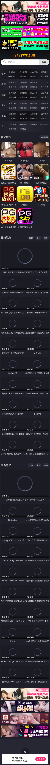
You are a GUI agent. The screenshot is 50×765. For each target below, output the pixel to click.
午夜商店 (23, 124)
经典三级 (23, 97)
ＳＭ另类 (44, 87)
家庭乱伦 (23, 114)
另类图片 (44, 108)
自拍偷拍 (23, 82)
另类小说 (23, 118)
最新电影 (6, 465)
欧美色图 (34, 103)
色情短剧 (23, 129)
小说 (3, 115)
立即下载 (40, 759)
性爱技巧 (44, 118)
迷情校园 (12, 118)
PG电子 (12, 72)
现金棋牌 (34, 76)
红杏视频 (12, 129)
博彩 (3, 73)
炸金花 (23, 76)
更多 (46, 237)
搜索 (44, 62)
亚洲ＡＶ (12, 82)
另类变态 (44, 97)
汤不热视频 (44, 124)
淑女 (38, 465)
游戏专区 (44, 72)
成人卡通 (34, 93)
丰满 (31, 465)
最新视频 (6, 237)
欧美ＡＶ (34, 82)
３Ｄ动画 (44, 82)
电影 (3, 94)
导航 (3, 126)
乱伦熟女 (34, 97)
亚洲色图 (23, 103)
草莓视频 (34, 124)
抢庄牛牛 (44, 76)
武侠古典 (44, 114)
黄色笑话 (34, 118)
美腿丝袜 (12, 108)
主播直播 (34, 87)
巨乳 (38, 237)
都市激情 (12, 114)
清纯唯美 (23, 108)
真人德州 (23, 72)
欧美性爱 (44, 93)
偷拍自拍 (23, 93)
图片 (3, 105)
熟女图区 (34, 108)
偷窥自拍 (12, 103)
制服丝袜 (12, 97)
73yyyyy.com (25, 55)
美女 (31, 237)
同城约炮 (12, 124)
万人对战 (34, 72)
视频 (3, 84)
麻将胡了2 (12, 76)
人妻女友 (34, 114)
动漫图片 (44, 103)
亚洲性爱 (12, 93)
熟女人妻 (12, 87)
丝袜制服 (23, 87)
